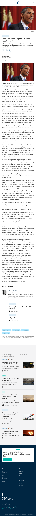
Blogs (20, 473)
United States (6, 333)
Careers (20, 482)
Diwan (11, 359)
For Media (21, 485)
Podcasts (21, 476)
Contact (20, 478)
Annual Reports (22, 480)
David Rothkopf (6, 56)
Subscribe (7, 459)
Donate (4, 481)
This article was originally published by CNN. (13, 281)
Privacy (20, 483)
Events (21, 471)
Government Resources (24, 487)
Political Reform (6, 330)
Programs (21, 469)
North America (25, 330)
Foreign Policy (16, 330)
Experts (4, 478)
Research (5, 469)
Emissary (5, 472)
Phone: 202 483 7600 (6, 504)
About (4, 475)
